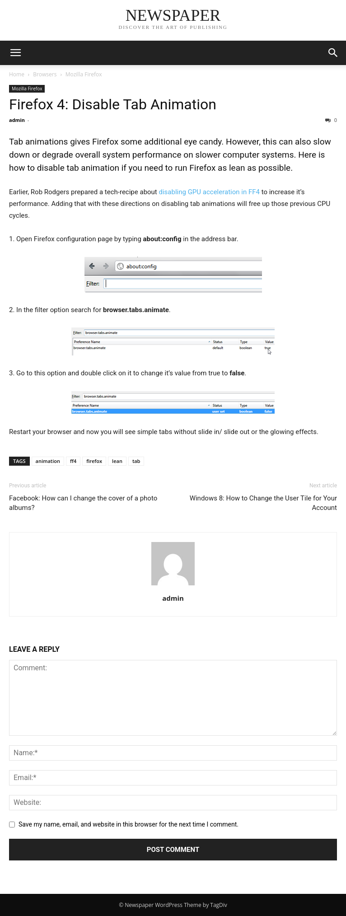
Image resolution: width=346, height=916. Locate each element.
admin (17, 120)
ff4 (73, 461)
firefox (94, 461)
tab (136, 461)
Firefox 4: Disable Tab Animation (112, 104)
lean (117, 461)
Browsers (44, 74)
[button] (15, 53)
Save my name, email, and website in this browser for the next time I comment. (128, 824)
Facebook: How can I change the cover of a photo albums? (83, 503)
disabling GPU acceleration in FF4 (208, 192)
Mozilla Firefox (83, 74)
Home (16, 74)
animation (48, 461)
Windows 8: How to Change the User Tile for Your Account (263, 503)
